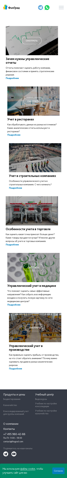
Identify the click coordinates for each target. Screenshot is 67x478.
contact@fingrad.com (13, 441)
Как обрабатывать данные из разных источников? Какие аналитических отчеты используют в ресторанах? (32, 128)
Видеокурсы (41, 399)
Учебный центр (44, 394)
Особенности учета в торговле (28, 229)
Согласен (58, 470)
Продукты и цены (14, 394)
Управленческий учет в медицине (31, 286)
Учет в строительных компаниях (32, 176)
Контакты (9, 428)
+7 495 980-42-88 (33, 7)
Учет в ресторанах (20, 119)
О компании (10, 423)
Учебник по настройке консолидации (46, 405)
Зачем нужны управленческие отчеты (27, 61)
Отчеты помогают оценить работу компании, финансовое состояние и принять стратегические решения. (30, 71)
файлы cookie (27, 468)
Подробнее (12, 78)
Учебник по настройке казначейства (46, 412)
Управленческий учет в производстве (26, 348)
